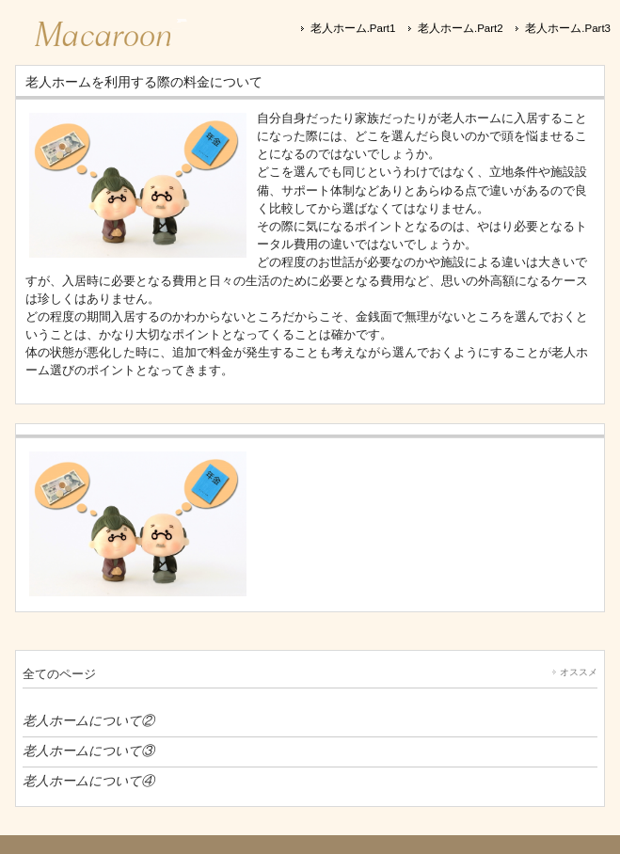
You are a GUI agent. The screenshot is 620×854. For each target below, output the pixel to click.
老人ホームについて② (88, 720)
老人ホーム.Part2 (460, 28)
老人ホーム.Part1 (353, 28)
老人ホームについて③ (88, 750)
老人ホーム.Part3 (568, 28)
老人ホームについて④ (88, 780)
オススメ (578, 672)
